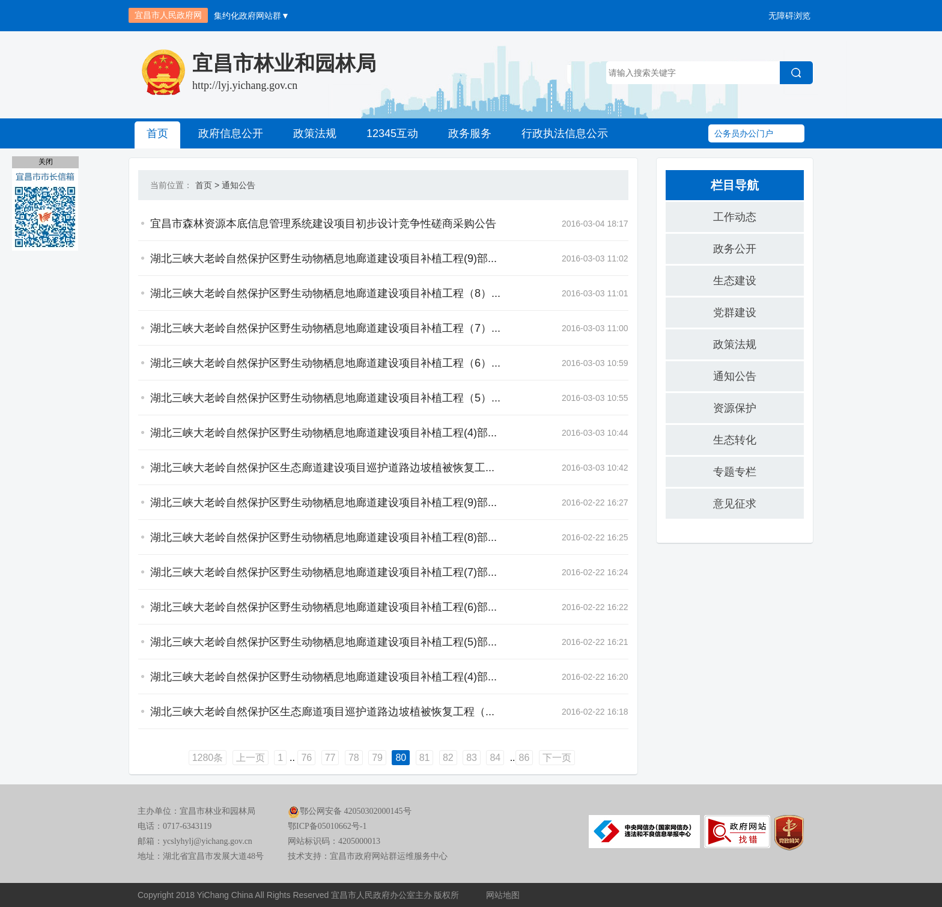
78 (353, 758)
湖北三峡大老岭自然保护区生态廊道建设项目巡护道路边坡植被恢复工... (322, 468)
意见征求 (734, 504)
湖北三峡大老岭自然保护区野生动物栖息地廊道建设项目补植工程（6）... (325, 363)
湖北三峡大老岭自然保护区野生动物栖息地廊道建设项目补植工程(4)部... (323, 433)
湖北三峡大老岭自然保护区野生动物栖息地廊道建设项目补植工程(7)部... (323, 572)
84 (495, 758)
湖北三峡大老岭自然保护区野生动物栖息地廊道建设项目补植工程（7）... (325, 328)
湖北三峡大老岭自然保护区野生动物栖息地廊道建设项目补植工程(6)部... (323, 607)
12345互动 (392, 133)
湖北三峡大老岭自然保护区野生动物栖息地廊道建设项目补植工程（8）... (325, 293)
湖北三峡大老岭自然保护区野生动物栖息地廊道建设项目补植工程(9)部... (323, 258)
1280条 (207, 758)
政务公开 (734, 249)
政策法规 (314, 133)
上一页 (250, 758)
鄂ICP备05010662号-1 (327, 826)
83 (471, 758)
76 (306, 758)
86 (524, 758)
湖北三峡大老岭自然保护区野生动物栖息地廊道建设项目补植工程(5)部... (323, 642)
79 (377, 758)
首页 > (207, 185)
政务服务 (469, 133)
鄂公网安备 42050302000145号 (350, 811)
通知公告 (238, 185)
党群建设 (734, 313)
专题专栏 (734, 472)
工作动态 (734, 217)
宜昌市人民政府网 (168, 15)
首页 (157, 133)
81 (424, 758)
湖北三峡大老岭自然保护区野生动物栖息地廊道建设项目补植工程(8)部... (323, 537)
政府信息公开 (230, 133)
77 (330, 758)
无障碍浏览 (789, 15)
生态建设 (734, 281)
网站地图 (503, 895)
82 (448, 758)
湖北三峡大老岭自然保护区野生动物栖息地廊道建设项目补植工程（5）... (325, 398)
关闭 (45, 161)
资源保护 (734, 408)
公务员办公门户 (743, 133)
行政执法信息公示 (564, 133)
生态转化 (734, 440)
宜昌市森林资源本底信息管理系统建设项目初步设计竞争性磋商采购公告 (323, 224)
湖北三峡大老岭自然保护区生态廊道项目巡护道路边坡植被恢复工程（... (322, 712)
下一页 (556, 758)
